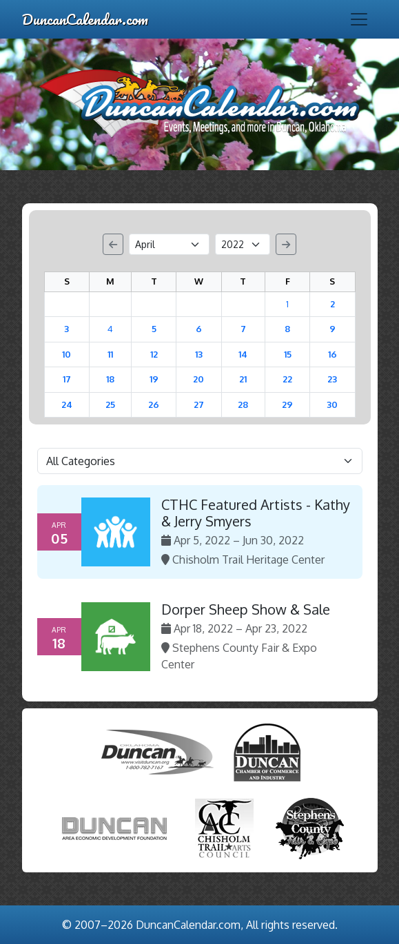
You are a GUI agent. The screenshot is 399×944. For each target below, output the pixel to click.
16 (332, 354)
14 (242, 354)
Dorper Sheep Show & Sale (245, 609)
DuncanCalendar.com (85, 19)
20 (198, 378)
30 (332, 404)
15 (287, 354)
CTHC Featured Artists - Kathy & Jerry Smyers (255, 512)
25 (110, 404)
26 (153, 404)
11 (110, 354)
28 (243, 404)
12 (154, 354)
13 (199, 354)
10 (66, 354)
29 (287, 404)
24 (66, 404)
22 (287, 378)
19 (154, 378)
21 (243, 378)
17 (67, 378)
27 (199, 404)
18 (110, 378)
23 (332, 378)
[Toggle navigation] (359, 19)
